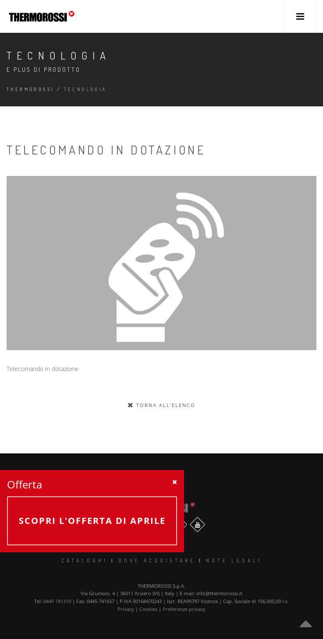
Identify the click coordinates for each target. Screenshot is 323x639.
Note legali (234, 560)
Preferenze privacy (184, 609)
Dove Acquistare (156, 560)
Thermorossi (30, 89)
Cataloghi (84, 560)
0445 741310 (57, 601)
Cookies (148, 609)
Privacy (125, 609)
